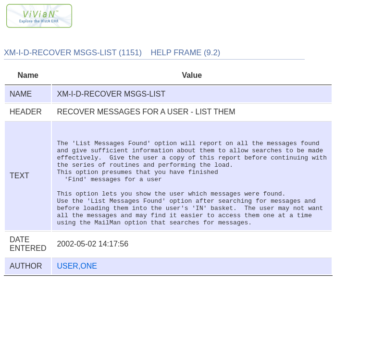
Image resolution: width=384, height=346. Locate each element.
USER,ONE (77, 286)
